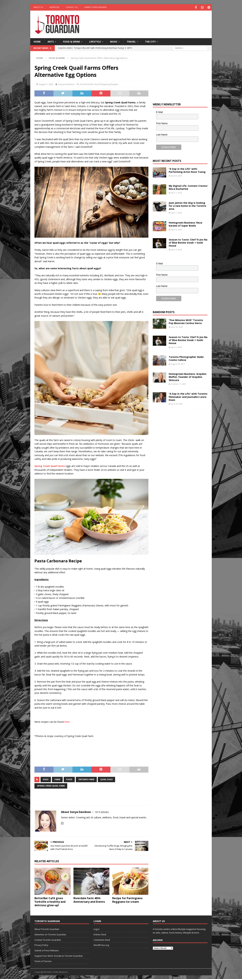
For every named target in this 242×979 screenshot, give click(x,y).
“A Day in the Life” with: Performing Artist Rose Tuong (187, 170)
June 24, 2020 (177, 403)
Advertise (54, 7)
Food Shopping (101, 83)
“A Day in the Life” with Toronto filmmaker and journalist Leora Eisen (188, 396)
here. (67, 721)
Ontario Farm (86, 778)
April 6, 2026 (176, 229)
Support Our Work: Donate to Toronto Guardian (58, 955)
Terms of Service (43, 960)
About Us (38, 7)
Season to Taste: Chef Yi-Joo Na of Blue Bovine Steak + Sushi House (188, 242)
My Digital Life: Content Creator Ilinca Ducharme (188, 187)
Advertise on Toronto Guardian (50, 933)
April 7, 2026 (176, 192)
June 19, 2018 (177, 326)
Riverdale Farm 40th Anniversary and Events (89, 899)
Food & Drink (71, 41)
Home (37, 41)
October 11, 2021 (178, 383)
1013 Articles (102, 811)
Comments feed (102, 939)
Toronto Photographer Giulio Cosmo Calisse (186, 358)
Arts (51, 41)
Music (113, 41)
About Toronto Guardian (46, 928)
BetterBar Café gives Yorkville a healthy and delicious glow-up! (50, 901)
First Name (162, 123)
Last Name (162, 134)
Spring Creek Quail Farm (51, 785)
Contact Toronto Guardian (47, 939)
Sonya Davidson (66, 83)
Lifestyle (95, 41)
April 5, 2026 (176, 249)
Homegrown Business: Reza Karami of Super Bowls (185, 224)
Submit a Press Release (95, 7)
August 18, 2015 (178, 363)
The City (150, 41)
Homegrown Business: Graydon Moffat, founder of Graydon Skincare (187, 376)
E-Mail (159, 111)
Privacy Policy (41, 944)
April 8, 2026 (176, 175)
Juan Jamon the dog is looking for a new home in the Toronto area (187, 205)
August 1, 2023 (46, 83)
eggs (45, 778)
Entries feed (100, 933)
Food (69, 778)
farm (57, 778)
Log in (96, 928)
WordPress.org (101, 944)
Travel (131, 41)
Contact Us (71, 7)
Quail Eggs (106, 778)
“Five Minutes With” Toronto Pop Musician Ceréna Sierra (186, 321)
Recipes (114, 83)
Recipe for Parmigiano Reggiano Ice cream (127, 899)
